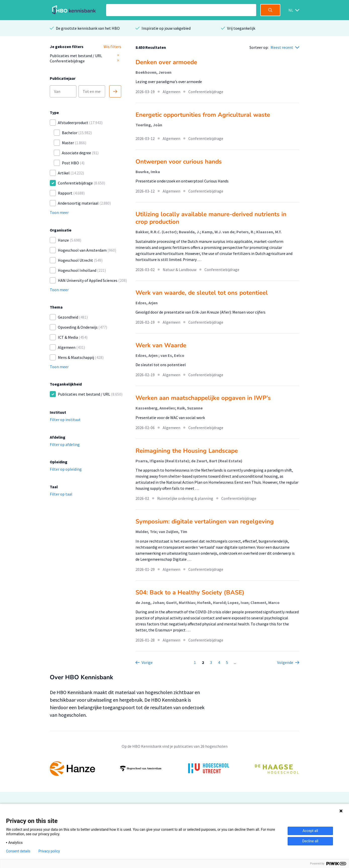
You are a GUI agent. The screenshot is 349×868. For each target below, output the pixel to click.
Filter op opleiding (66, 469)
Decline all (310, 841)
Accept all (310, 831)
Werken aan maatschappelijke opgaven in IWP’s (203, 398)
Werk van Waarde (161, 345)
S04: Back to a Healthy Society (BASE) (190, 592)
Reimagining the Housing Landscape (187, 451)
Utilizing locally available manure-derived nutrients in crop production (211, 218)
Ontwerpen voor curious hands (179, 162)
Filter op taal (61, 494)
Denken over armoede (166, 62)
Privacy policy (49, 851)
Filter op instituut (65, 419)
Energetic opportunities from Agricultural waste (203, 115)
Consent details (18, 851)
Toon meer (59, 212)
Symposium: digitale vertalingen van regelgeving (205, 521)
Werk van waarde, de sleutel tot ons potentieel (202, 293)
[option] (174, 768)
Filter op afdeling (65, 444)
